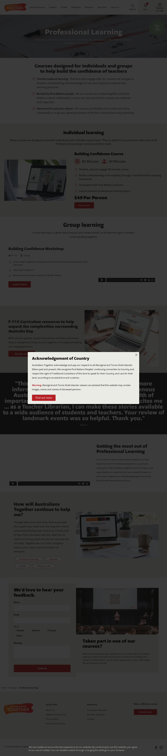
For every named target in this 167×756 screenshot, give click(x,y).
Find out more (44, 397)
